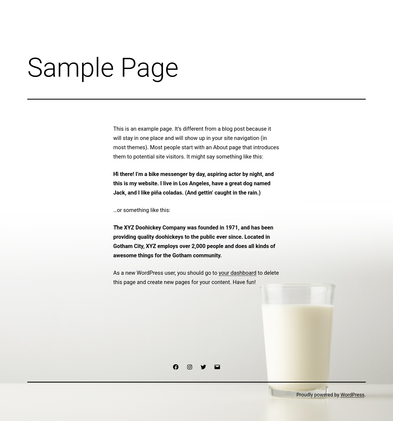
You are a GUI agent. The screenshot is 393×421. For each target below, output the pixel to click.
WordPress (352, 395)
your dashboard (237, 273)
